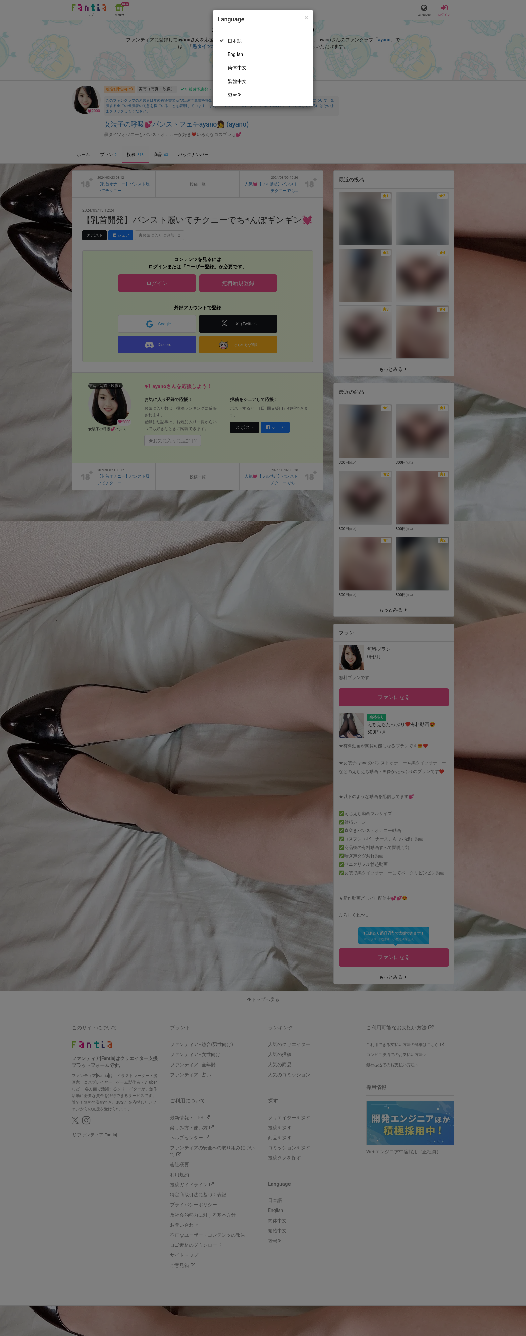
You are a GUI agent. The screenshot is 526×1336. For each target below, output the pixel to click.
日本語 (235, 41)
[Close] (306, 17)
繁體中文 (237, 81)
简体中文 (237, 67)
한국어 (235, 94)
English (235, 54)
